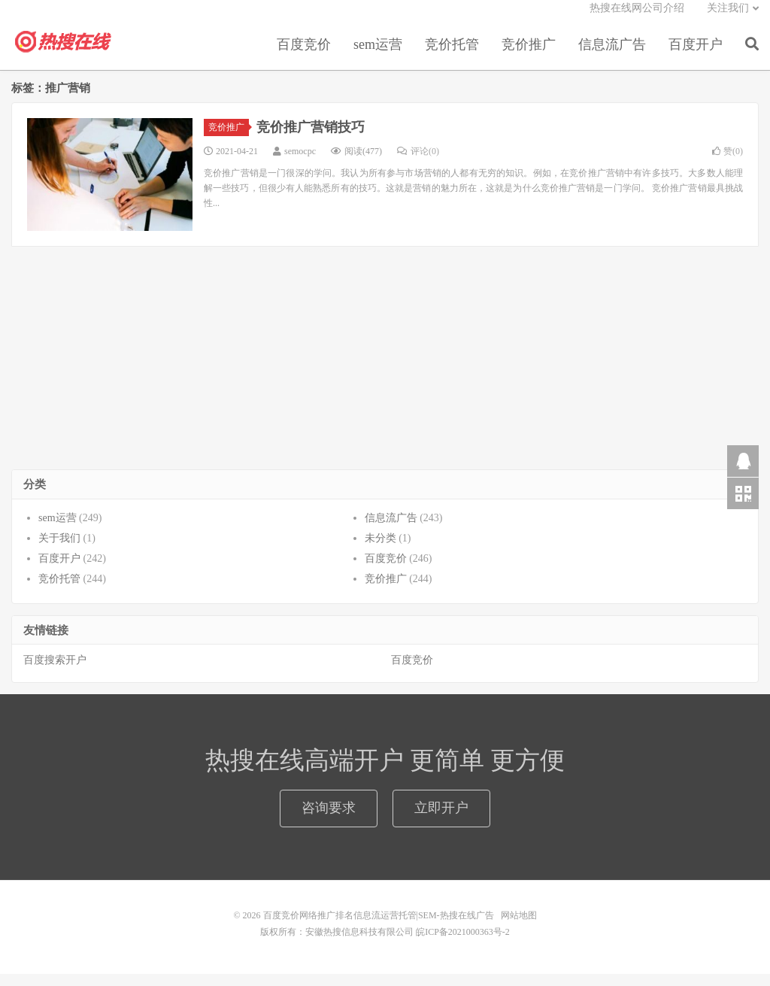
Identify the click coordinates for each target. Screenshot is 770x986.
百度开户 (695, 55)
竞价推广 (529, 55)
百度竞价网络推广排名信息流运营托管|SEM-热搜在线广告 (64, 53)
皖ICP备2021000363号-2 (463, 944)
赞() (727, 163)
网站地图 (519, 927)
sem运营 (377, 55)
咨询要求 (329, 819)
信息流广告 (612, 55)
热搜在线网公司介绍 (637, 19)
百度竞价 (304, 55)
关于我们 (59, 550)
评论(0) (418, 163)
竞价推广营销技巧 (310, 139)
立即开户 (441, 819)
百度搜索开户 (54, 672)
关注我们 (728, 19)
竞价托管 (452, 55)
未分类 (380, 550)
